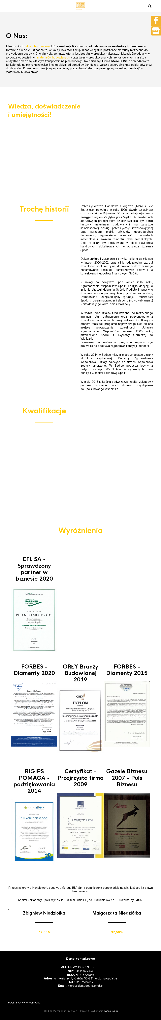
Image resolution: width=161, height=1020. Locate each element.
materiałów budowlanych (53, 57)
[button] (11, 6)
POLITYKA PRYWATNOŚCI (24, 1002)
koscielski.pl (111, 1011)
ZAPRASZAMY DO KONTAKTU (32, 171)
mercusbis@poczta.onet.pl (85, 985)
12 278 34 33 (84, 982)
